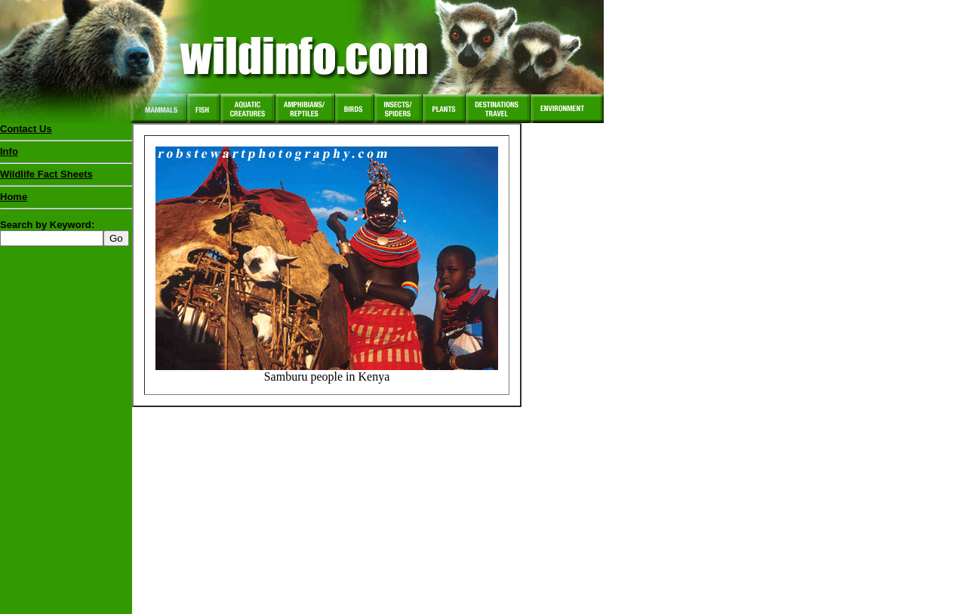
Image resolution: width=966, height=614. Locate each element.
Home (13, 196)
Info (9, 151)
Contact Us (26, 128)
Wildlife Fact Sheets (66, 177)
